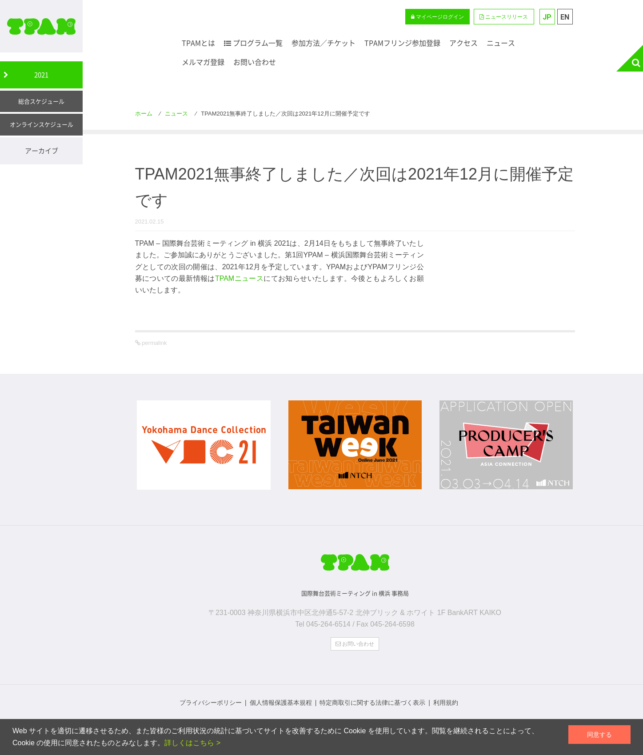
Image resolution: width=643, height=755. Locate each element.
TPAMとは (198, 43)
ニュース (501, 43)
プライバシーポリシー (211, 701)
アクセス (463, 43)
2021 (41, 75)
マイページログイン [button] (437, 17)
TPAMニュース (239, 278)
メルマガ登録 (203, 62)
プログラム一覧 (253, 43)
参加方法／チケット (323, 43)
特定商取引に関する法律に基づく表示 (372, 701)
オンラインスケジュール (41, 124)
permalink (153, 343)
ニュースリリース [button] (503, 17)
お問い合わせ (254, 62)
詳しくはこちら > (192, 743)
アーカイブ (41, 151)
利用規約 (445, 701)
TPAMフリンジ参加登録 (402, 43)
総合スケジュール (41, 101)
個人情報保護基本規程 (281, 701)
